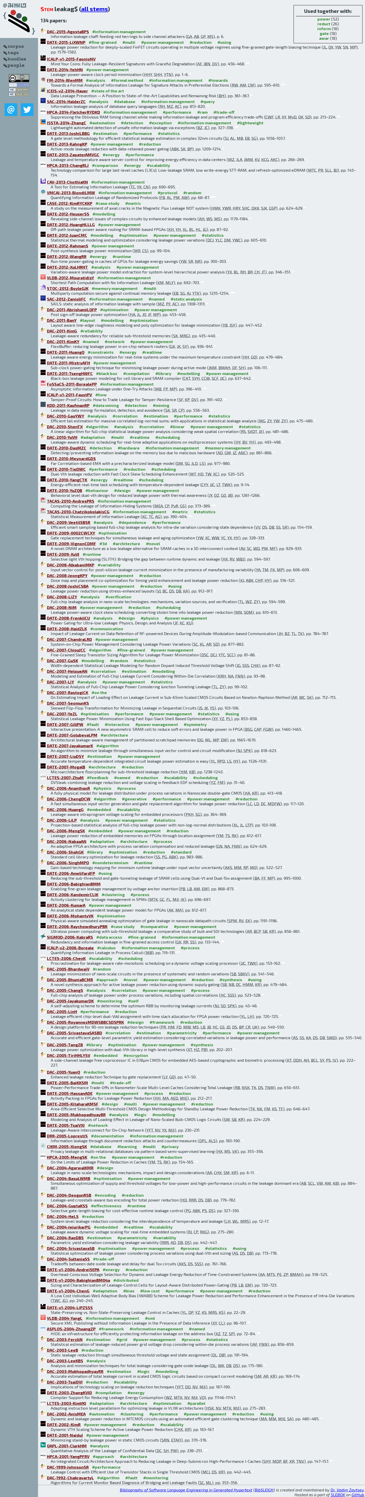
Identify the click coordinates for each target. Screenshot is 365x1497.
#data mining (106, 405)
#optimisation (133, 235)
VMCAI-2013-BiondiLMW (71, 192)
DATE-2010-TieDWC (66, 469)
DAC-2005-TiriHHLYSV (68, 1055)
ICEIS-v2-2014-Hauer (67, 90)
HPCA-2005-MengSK (67, 1157)
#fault (93, 724)
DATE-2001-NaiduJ (65, 1435)
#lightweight (250, 122)
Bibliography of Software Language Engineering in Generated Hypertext (186, 1489)
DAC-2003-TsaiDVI (65, 1382)
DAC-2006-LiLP (62, 820)
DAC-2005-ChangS (65, 990)
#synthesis (231, 979)
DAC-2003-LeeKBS (65, 1360)
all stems (94, 8)
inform (324, 28)
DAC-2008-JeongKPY (67, 575)
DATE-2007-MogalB (66, 766)
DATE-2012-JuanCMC (67, 235)
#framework (162, 1022)
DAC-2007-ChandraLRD (69, 639)
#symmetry (195, 724)
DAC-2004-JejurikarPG (68, 1227)
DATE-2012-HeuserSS (68, 213)
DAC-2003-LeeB (62, 1350)
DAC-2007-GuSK (62, 660)
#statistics (169, 133)
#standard (181, 852)
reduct (323, 23)
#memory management (115, 288)
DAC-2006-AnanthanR (68, 788)
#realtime (152, 352)
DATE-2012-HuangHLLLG (71, 224)
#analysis (95, 80)
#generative (134, 798)
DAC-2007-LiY (60, 681)
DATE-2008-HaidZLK (67, 628)
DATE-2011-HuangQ (65, 352)
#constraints (101, 352)
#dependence (132, 522)
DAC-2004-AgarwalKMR (70, 1167)
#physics (150, 618)
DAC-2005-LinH (62, 1011)
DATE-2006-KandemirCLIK (72, 894)
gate (324, 33)
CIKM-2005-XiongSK (67, 1146)
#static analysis (186, 299)
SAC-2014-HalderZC (66, 101)
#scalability (158, 165)
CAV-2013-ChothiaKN (67, 182)
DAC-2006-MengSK (66, 830)
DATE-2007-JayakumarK (70, 745)
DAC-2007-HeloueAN (67, 671)
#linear (177, 426)
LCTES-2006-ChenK (66, 958)
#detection (132, 122)
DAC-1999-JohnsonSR (68, 1467)
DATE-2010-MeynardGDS (71, 458)
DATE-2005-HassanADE (70, 1093)
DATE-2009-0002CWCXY (71, 532)
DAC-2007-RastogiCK (67, 692)
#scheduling (167, 437)
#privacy (170, 1146)
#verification (118, 596)
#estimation (105, 133)
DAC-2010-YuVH (62, 437)
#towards (218, 80)
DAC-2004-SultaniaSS (68, 1258)
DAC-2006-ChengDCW (68, 798)
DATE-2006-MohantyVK (70, 915)
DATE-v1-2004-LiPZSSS (70, 1307)
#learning (127, 1146)
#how (101, 394)
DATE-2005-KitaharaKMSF (72, 1103)
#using (224, 42)
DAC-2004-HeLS (63, 1216)
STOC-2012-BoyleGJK (67, 288)
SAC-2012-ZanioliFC (66, 299)
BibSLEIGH (264, 1489)
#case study (107, 203)
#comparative (154, 926)
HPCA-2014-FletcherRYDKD (73, 112)
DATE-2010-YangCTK (67, 479)
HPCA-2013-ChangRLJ (68, 165)
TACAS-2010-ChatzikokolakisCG (78, 511)
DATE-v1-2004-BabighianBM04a (78, 1280)
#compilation (136, 373)
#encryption (135, 1055)
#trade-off (223, 112)
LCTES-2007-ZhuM (65, 777)
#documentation (107, 1135)
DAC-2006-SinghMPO (68, 862)
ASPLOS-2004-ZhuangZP (71, 1328)
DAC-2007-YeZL (62, 713)
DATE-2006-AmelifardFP (71, 873)
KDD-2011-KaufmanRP (68, 405)
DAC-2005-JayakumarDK (70, 1000)
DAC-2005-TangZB (65, 1044)
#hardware (129, 447)
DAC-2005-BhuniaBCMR (70, 979)
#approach (107, 979)
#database (124, 101)
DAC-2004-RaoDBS (65, 1237)
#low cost (150, 1290)
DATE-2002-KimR (64, 1424)
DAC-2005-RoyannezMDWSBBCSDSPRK (85, 1022)
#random (192, 192)
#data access (109, 937)
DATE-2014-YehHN (65, 69)
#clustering (113, 894)
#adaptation (93, 437)
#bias (128, 1290)
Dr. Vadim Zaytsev (347, 1489)
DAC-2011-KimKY (63, 341)
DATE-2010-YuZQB (64, 490)
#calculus (106, 947)
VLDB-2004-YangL (64, 1318)
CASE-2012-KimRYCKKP (69, 203)
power (323, 18)
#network (114, 341)
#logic (140, 1114)
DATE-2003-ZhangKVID (69, 1392)
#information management (119, 31)
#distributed (126, 1280)
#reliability (91, 330)
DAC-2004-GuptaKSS (67, 1205)
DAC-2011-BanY (62, 320)
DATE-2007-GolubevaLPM (72, 735)
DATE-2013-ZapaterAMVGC (73, 154)
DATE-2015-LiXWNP (66, 42)
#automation (102, 122)
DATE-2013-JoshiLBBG (68, 133)
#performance (177, 112)
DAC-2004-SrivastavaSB (71, 1248)
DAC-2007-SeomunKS (68, 703)
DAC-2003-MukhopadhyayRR (75, 1371)
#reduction (201, 42)
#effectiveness (106, 1205)
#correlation (125, 415)
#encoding (105, 1195)
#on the (99, 692)
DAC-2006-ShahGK (65, 852)
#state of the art (107, 90)
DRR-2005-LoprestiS (67, 1135)
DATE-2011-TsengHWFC (70, 373)
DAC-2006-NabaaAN (66, 841)
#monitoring (109, 1000)
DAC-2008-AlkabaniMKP (70, 564)
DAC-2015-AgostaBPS (68, 31)
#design (122, 490)
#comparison (105, 165)
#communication (106, 628)
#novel (153, 543)
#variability (109, 564)
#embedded (99, 809)
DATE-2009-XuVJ (63, 554)
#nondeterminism (110, 862)
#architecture (126, 543)
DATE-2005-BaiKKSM (67, 1082)
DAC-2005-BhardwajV (68, 969)
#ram (202, 112)
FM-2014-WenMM (65, 80)
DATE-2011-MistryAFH (68, 362)
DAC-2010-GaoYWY (65, 415)
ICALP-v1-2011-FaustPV (69, 394)
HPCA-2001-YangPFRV (68, 1456)
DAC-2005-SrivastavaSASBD (74, 1032)
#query (207, 101)
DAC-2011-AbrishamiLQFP (72, 309)
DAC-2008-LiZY (62, 596)
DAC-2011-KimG (62, 330)
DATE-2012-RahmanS (67, 245)
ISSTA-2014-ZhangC (66, 122)
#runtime (122, 256)
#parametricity (182, 1032)
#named (157, 299)
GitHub (358, 1494)
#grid (121, 1339)
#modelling (104, 213)
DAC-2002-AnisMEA (66, 1413)
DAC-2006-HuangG (65, 809)
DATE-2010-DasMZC (66, 447)
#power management (162, 42)
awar (324, 38)
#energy (111, 154)
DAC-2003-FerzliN (65, 1339)
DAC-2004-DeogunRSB (69, 1195)
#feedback (97, 777)
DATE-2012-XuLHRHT (67, 267)
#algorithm (97, 426)
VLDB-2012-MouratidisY (70, 277)
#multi (128, 42)
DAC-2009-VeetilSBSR (68, 522)
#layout (87, 320)
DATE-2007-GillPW (65, 724)
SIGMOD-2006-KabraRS (70, 937)
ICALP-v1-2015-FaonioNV (71, 58)
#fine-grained (103, 42)
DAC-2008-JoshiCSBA (67, 586)
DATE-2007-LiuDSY (65, 756)
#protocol (167, 192)
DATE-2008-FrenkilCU (68, 618)
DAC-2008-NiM (62, 607)
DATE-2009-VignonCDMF (71, 543)
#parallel (196, 1403)
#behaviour (96, 490)
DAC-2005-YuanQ (63, 1072)
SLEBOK (338, 1494)
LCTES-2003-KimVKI (66, 1403)
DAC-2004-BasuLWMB (68, 1178)
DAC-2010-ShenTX (65, 426)
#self (133, 1000)
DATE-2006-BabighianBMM (74, 883)
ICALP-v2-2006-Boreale (70, 947)
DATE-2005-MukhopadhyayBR (76, 1114)
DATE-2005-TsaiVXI (66, 1125)
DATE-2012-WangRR (66, 256)
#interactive (117, 724)
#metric (133, 203)
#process (126, 788)
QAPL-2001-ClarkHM (67, 1445)
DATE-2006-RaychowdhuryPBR (77, 926)
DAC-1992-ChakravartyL (70, 1477)
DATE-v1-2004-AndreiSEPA (73, 1269)
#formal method (127, 80)
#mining (161, 405)
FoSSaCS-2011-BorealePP (72, 384)
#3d (103, 543)
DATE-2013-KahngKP (67, 144)
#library (163, 373)
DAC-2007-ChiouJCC (66, 649)
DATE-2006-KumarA (66, 905)
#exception (160, 122)
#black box (106, 373)
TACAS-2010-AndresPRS (70, 501)
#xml (150, 1318)
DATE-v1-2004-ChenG (68, 1290)
